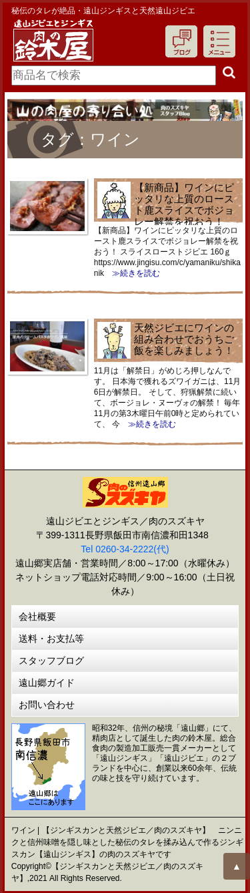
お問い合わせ (47, 704)
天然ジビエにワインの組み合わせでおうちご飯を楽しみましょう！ (184, 339)
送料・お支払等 (51, 638)
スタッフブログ (51, 660)
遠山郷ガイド (47, 682)
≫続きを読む (132, 273)
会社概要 (37, 616)
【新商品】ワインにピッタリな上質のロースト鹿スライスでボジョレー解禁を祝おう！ (184, 204)
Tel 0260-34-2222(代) (125, 549)
